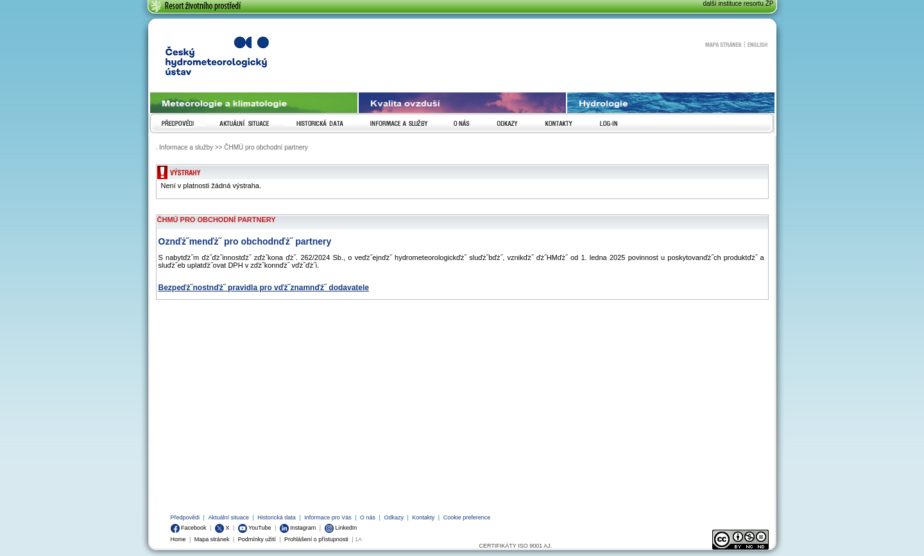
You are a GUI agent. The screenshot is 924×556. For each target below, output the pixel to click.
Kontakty (423, 517)
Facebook (189, 528)
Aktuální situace (228, 517)
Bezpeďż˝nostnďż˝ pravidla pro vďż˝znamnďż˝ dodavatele (264, 287)
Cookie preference (467, 517)
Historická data (276, 517)
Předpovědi (185, 517)
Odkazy (394, 517)
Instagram (298, 528)
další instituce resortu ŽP (738, 3)
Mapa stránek (723, 44)
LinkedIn (341, 528)
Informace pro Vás (328, 517)
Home (178, 539)
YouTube (254, 528)
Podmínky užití (257, 539)
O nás (367, 517)
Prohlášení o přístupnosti (316, 539)
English (757, 44)
